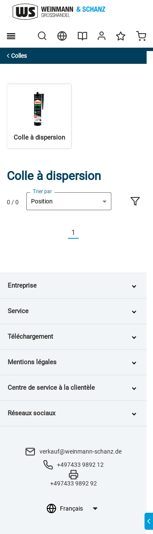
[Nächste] (84, 233)
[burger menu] (11, 36)
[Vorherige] (63, 233)
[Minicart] (141, 37)
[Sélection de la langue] (78, 508)
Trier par (42, 191)
